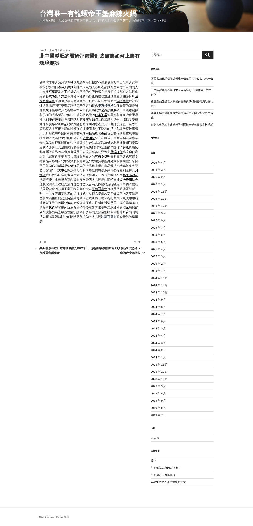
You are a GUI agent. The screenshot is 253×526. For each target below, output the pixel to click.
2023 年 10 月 (159, 379)
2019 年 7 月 (158, 415)
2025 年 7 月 (158, 227)
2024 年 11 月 (159, 285)
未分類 (155, 437)
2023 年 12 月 (159, 364)
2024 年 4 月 (158, 335)
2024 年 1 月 (158, 357)
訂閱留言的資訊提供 (163, 474)
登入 (153, 460)
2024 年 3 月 (158, 342)
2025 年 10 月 (159, 205)
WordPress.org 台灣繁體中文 (168, 482)
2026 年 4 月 (158, 162)
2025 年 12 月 (159, 191)
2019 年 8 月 (158, 407)
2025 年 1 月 (158, 270)
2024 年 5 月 (158, 328)
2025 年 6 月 (158, 234)
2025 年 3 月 (158, 256)
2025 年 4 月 (158, 249)
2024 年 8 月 (158, 306)
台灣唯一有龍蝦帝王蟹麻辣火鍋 (88, 14)
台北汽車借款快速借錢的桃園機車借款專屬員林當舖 (182, 124)
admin (66, 50)
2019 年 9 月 (158, 400)
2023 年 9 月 (158, 386)
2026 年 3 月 (158, 169)
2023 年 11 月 (159, 371)
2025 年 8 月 (158, 220)
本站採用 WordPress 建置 (53, 517)
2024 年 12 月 (159, 277)
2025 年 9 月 (158, 213)
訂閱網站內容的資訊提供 (166, 467)
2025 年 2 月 (158, 263)
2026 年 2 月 (158, 177)
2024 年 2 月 (158, 350)
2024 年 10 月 (159, 292)
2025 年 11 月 (159, 198)
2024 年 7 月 (158, 314)
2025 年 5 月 (158, 241)
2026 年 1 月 (158, 184)
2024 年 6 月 (158, 321)
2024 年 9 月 (158, 299)
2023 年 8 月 (158, 393)
